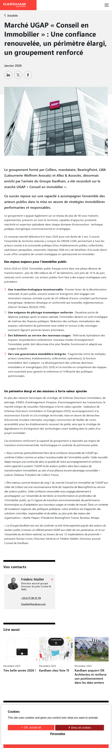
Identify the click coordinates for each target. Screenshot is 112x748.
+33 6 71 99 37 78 (31, 598)
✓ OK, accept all (31, 727)
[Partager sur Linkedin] (9, 75)
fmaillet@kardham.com (33, 604)
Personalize (57, 733)
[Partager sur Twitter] (19, 75)
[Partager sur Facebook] (29, 75)
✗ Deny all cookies (79, 727)
